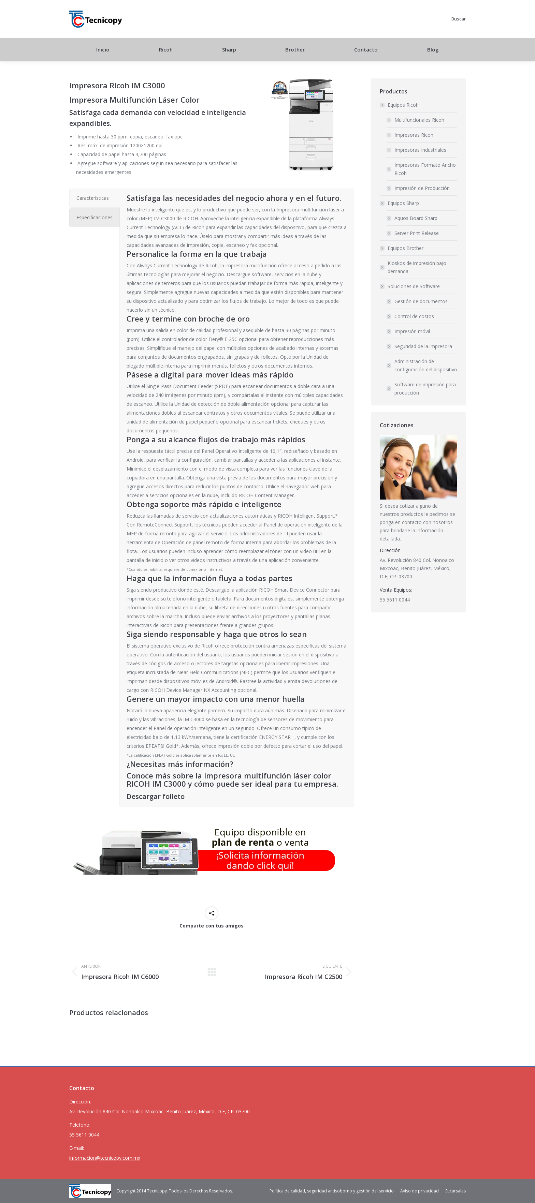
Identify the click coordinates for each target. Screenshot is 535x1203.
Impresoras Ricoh (413, 135)
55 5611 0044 (395, 599)
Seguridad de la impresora (423, 346)
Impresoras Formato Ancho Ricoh (425, 169)
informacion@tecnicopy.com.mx (104, 1158)
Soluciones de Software (410, 286)
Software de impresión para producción (425, 388)
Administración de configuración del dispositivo (425, 365)
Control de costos (414, 316)
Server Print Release (416, 233)
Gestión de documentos (421, 301)
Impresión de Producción (422, 188)
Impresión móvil (412, 331)
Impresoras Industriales (420, 150)
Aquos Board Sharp (415, 218)
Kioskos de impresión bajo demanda (417, 267)
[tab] (94, 198)
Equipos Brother (405, 248)
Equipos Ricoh (400, 105)
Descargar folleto (156, 796)
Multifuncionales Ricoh (419, 120)
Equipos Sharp (400, 203)
